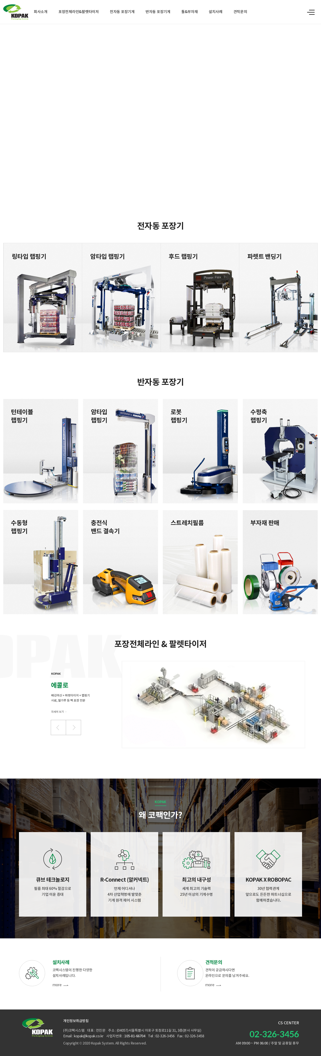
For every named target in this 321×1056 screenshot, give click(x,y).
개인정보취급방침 (75, 1021)
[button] (58, 727)
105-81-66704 (134, 1036)
